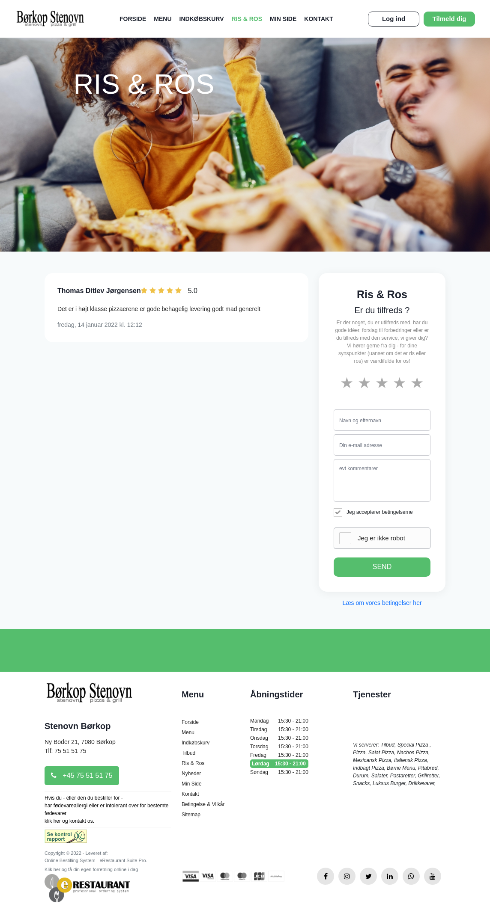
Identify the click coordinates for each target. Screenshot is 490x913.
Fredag (279, 755)
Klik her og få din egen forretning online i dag (91, 869)
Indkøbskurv (201, 18)
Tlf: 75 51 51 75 (65, 750)
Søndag (279, 772)
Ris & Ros (247, 18)
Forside (133, 18)
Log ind (393, 18)
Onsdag (279, 738)
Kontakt (318, 18)
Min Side (283, 18)
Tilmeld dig (449, 18)
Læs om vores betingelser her (381, 602)
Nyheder (191, 774)
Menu (162, 18)
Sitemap (191, 815)
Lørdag (279, 763)
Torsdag (279, 746)
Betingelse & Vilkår (203, 804)
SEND (382, 566)
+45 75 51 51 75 (82, 775)
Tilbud (188, 753)
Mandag (279, 721)
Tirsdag (279, 729)
